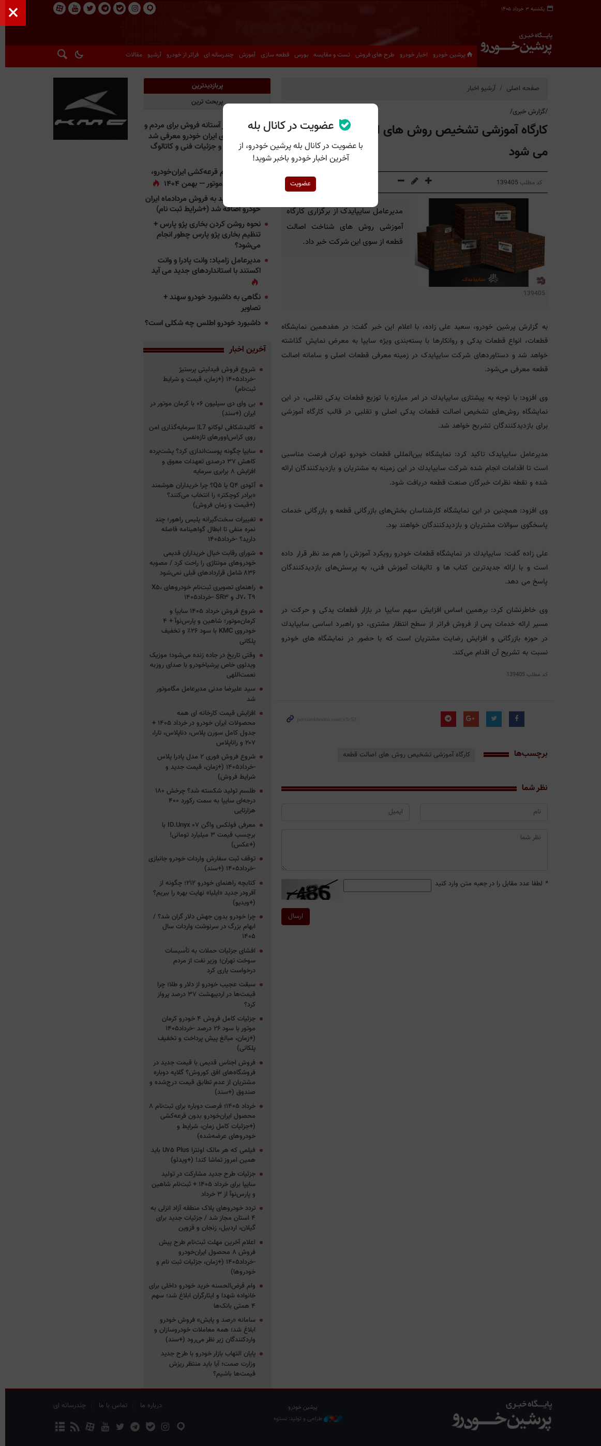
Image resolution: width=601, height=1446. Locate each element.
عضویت (300, 184)
